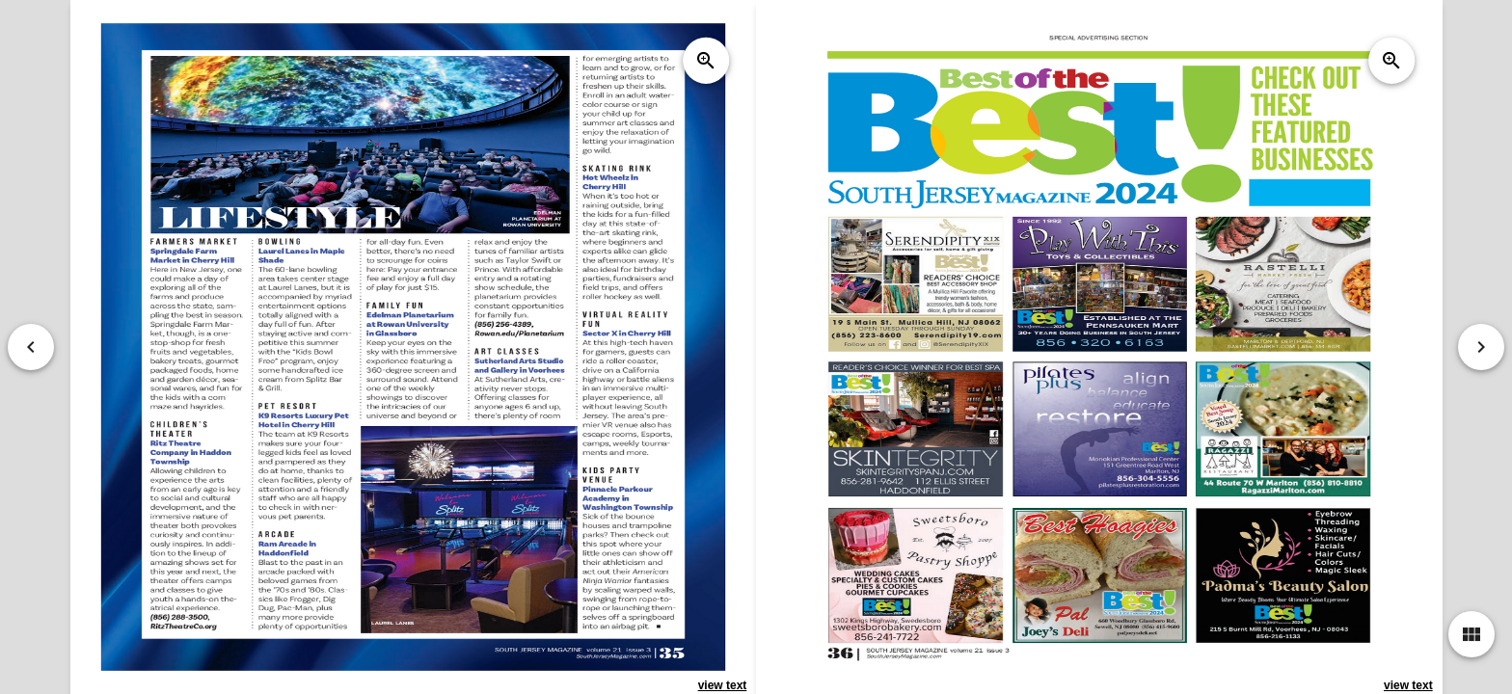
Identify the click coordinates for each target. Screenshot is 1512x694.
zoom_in (705, 60)
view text (721, 685)
